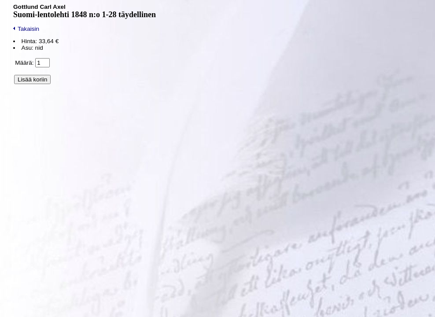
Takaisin (26, 29)
